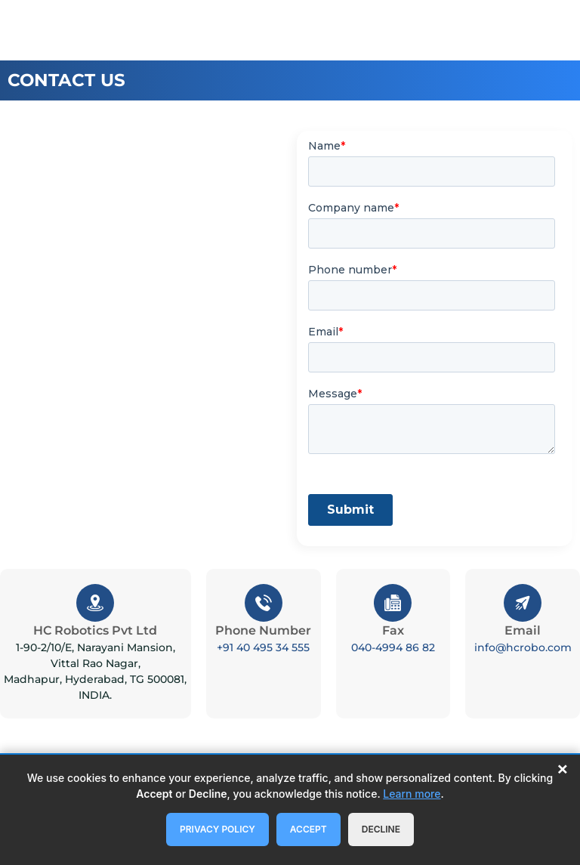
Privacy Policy (217, 829)
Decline (381, 829)
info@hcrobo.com (523, 647)
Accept (308, 829)
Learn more (411, 793)
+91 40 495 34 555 (263, 647)
